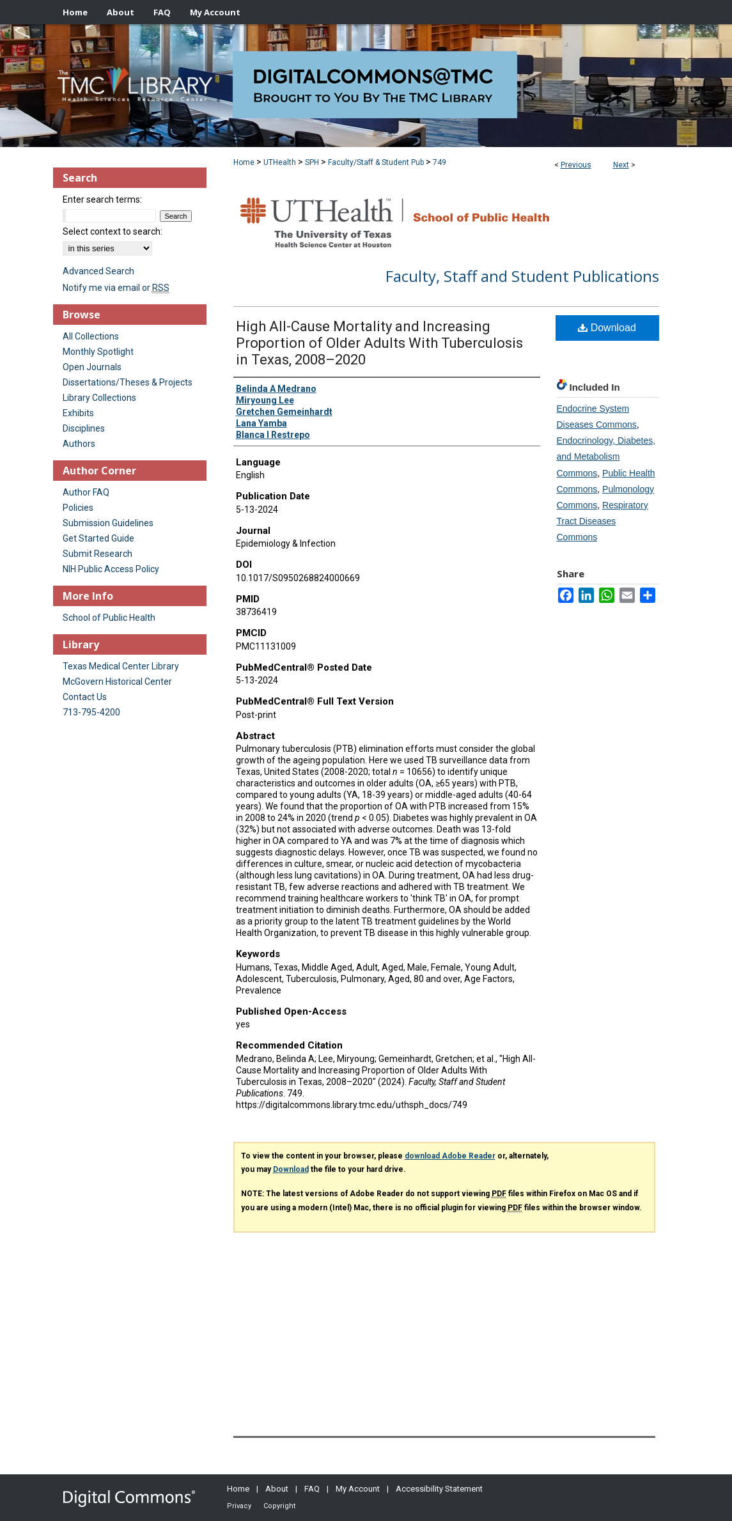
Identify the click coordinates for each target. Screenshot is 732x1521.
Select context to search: (112, 231)
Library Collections (99, 398)
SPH (312, 162)
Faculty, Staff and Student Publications (522, 275)
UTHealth (279, 162)
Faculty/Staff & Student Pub (376, 162)
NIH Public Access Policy (111, 569)
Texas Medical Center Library (121, 666)
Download (607, 327)
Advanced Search (98, 271)
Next (621, 164)
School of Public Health (109, 617)
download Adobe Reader (450, 1155)
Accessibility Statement (439, 1489)
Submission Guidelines (108, 523)
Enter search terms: (102, 199)
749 (439, 162)
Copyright (279, 1506)
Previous (576, 164)
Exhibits (78, 413)
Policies (78, 508)
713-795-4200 (91, 712)
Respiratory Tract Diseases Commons (602, 521)
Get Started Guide (98, 538)
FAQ (312, 1489)
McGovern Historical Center (117, 681)
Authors (79, 444)
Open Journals (92, 367)
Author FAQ (86, 492)
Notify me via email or (116, 288)
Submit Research (97, 554)
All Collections (91, 336)
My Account (358, 1489)
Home (243, 162)
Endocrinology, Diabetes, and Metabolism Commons (606, 456)
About (276, 1489)
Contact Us (85, 697)
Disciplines (84, 428)
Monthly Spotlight (98, 352)
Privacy (239, 1506)
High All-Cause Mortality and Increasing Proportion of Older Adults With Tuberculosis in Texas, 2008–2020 (379, 343)
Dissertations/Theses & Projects (127, 382)
